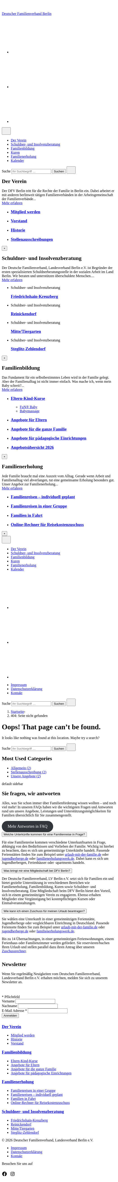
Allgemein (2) (21, 768)
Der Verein (18, 140)
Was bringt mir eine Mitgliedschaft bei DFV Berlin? (37, 870)
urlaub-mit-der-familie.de (83, 854)
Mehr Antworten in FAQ (27, 826)
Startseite (17, 712)
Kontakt (16, 693)
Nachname (10, 1006)
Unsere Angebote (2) (26, 776)
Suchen (59, 171)
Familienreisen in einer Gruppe (39, 506)
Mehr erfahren (12, 203)
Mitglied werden (25, 211)
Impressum (19, 685)
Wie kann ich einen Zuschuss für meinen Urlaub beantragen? (44, 911)
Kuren (15, 152)
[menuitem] (63, 140)
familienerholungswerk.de (55, 858)
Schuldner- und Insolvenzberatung (35, 144)
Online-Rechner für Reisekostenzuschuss (47, 524)
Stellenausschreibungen (32, 239)
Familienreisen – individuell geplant (43, 496)
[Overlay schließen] (4, 248)
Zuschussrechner (14, 951)
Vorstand (19, 220)
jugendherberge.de (15, 858)
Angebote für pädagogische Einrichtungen (48, 438)
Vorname (8, 1001)
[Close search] (71, 170)
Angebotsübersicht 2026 (32, 447)
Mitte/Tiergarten (26, 331)
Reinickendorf (23, 313)
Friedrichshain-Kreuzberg (34, 296)
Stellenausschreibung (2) (28, 772)
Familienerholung (23, 156)
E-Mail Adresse (15, 1011)
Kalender (17, 160)
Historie (18, 230)
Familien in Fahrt (26, 515)
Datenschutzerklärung (26, 689)
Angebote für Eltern (29, 419)
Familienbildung (23, 148)
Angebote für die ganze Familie (39, 429)
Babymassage (29, 411)
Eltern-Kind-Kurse (28, 398)
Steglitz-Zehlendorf (28, 348)
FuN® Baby (28, 407)
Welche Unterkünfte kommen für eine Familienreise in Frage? (44, 834)
